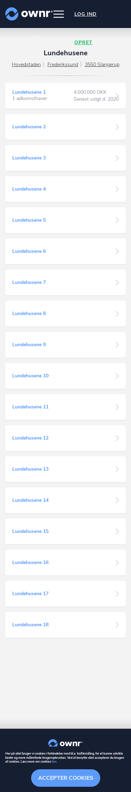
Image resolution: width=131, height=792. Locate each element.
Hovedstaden (26, 64)
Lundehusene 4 (29, 189)
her (54, 761)
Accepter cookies (65, 778)
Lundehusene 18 (30, 624)
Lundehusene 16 (30, 562)
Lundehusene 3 (29, 158)
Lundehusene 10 (30, 375)
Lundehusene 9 (29, 344)
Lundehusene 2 (29, 126)
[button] (58, 14)
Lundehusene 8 (29, 313)
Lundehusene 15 (30, 531)
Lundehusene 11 (30, 407)
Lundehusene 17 (30, 593)
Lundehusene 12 (30, 438)
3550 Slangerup (102, 64)
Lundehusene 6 (29, 251)
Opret (83, 42)
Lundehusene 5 (29, 220)
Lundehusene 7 (29, 282)
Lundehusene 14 (30, 500)
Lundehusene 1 (29, 92)
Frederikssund (63, 64)
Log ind (85, 14)
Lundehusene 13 (30, 469)
